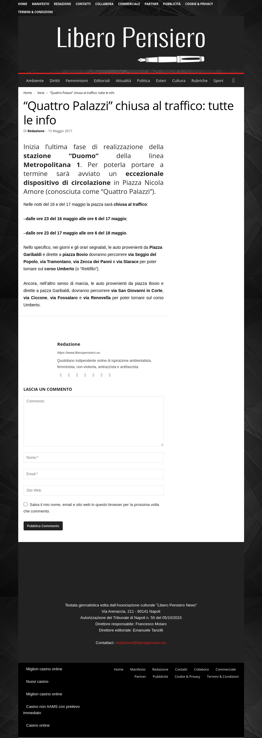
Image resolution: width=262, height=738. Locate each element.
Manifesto (40, 4)
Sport (218, 80)
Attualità (123, 80)
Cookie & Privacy (199, 4)
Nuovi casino (37, 681)
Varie (41, 93)
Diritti (55, 80)
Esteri (161, 80)
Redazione (62, 4)
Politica (143, 80)
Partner (151, 4)
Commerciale (129, 4)
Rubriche (199, 80)
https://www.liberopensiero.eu (78, 352)
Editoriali (102, 80)
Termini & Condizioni (35, 12)
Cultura (179, 80)
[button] (235, 80)
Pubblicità (172, 4)
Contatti (83, 4)
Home (22, 4)
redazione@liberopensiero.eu (140, 642)
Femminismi (77, 80)
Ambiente (35, 80)
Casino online (38, 725)
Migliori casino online (44, 669)
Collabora (104, 4)
